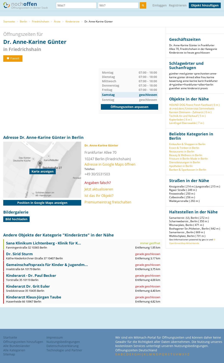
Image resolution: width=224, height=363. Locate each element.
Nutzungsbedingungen (63, 342)
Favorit (12, 58)
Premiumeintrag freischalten (107, 202)
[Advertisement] (51, 98)
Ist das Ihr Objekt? (98, 195)
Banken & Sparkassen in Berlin (187, 169)
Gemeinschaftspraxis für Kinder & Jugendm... (47, 264)
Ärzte (57, 21)
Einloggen (160, 5)
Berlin (23, 21)
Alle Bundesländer (16, 346)
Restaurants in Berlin (181, 151)
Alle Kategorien (14, 350)
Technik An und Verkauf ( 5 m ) (187, 116)
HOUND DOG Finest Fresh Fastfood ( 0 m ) (194, 105)
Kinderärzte (72, 21)
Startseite (9, 21)
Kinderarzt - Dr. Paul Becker (31, 275)
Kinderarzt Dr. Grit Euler (28, 286)
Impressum (54, 337)
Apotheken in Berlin (181, 166)
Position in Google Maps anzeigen (42, 203)
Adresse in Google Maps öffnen (109, 164)
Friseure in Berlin (179, 158)
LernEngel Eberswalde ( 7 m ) (186, 123)
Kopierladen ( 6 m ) (180, 119)
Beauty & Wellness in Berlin (185, 155)
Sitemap (9, 354)
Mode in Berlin (199, 158)
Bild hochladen (16, 219)
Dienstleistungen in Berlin (184, 162)
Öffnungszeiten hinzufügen (23, 342)
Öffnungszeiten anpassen (129, 107)
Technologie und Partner (64, 350)
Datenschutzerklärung (62, 346)
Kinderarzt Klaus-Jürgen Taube (33, 297)
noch (27, 5)
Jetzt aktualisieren (98, 189)
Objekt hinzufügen (205, 5)
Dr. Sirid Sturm (19, 253)
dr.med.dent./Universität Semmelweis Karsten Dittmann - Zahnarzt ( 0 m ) (191, 110)
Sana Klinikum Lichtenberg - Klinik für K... (43, 243)
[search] (143, 5)
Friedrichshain (40, 21)
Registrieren (178, 5)
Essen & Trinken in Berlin (184, 148)
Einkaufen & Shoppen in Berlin (187, 144)
